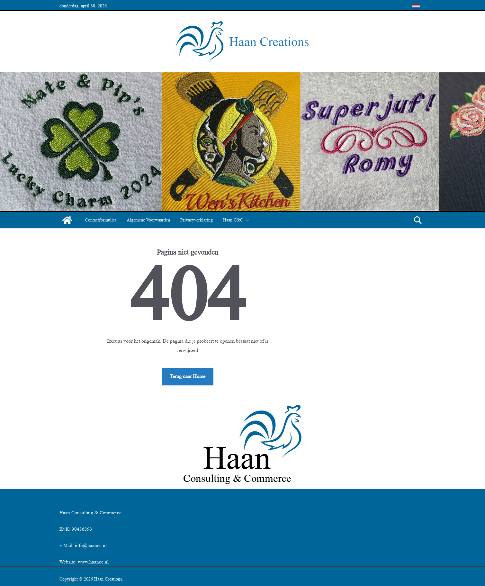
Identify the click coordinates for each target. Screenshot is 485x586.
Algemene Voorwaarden (148, 220)
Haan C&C (233, 220)
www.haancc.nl (93, 561)
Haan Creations (269, 41)
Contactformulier (100, 220)
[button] (246, 220)
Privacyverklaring (196, 220)
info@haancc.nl (91, 545)
